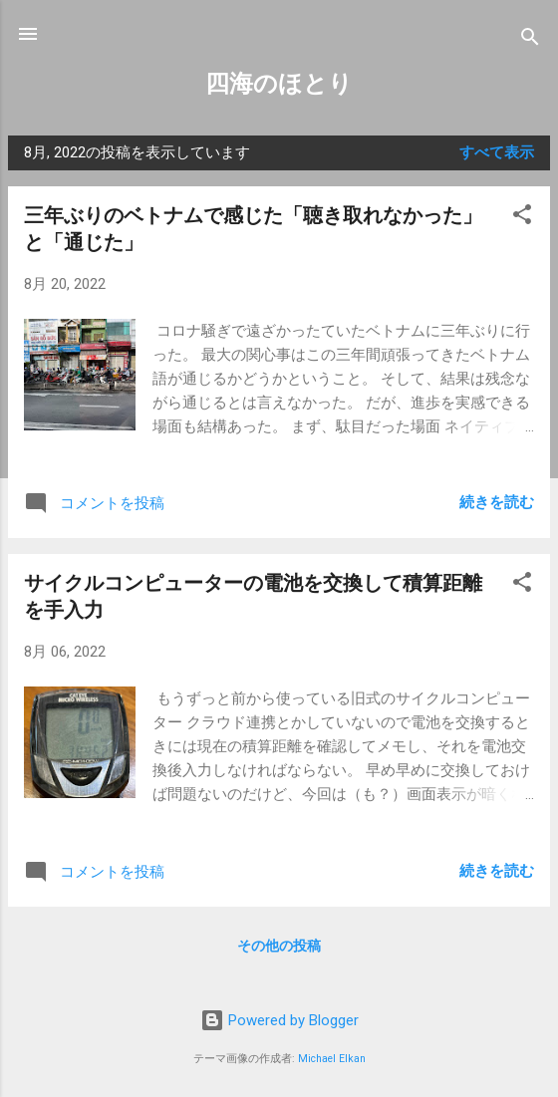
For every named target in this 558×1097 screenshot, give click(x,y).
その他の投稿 (279, 946)
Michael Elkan (332, 1058)
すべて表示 (496, 152)
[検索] (530, 40)
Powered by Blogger (279, 1020)
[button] (522, 217)
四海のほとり (279, 84)
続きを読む (496, 502)
